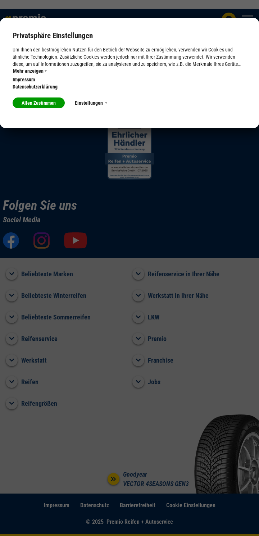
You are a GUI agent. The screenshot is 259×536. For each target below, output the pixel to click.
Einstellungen (91, 103)
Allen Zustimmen (39, 103)
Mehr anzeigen (30, 71)
